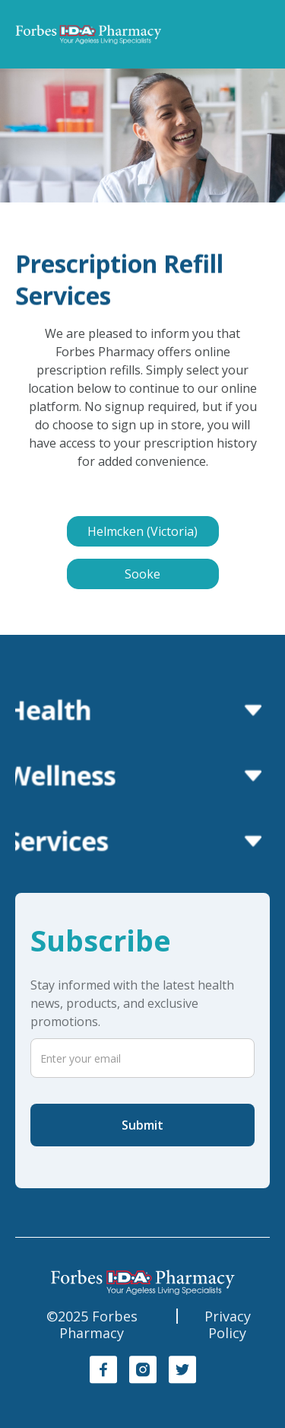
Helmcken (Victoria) (142, 531)
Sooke (142, 574)
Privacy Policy (227, 1324)
